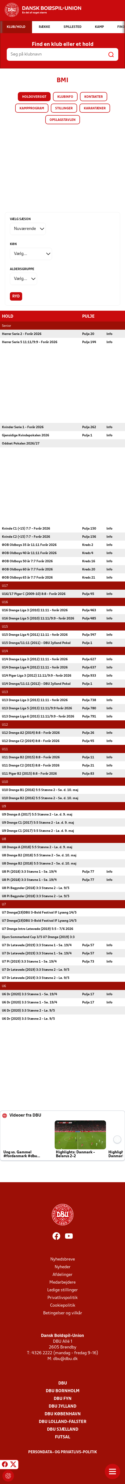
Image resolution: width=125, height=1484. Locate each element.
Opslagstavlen (63, 120)
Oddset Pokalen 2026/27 (20, 443)
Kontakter (93, 97)
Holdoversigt (34, 97)
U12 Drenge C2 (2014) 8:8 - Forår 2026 (30, 740)
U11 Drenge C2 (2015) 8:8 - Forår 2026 (30, 765)
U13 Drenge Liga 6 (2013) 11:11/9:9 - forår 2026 (38, 716)
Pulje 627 (89, 659)
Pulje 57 (88, 945)
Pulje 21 (88, 765)
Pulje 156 (89, 536)
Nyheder (63, 1267)
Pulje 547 (89, 634)
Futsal (62, 1437)
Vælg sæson (20, 219)
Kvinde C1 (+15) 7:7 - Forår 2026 (26, 528)
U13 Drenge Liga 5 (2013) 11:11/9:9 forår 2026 (37, 708)
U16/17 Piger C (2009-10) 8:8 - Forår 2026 (34, 593)
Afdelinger (62, 1275)
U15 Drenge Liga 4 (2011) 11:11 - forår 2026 (35, 634)
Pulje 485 (89, 618)
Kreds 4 (87, 553)
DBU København (63, 1414)
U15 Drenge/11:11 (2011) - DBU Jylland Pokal (36, 642)
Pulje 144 (89, 342)
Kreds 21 (88, 577)
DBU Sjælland (62, 1429)
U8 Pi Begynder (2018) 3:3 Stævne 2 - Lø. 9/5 (35, 888)
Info (109, 333)
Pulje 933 (89, 675)
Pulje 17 (88, 994)
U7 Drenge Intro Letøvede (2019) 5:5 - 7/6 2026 (37, 928)
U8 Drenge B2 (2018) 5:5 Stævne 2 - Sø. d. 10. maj (39, 855)
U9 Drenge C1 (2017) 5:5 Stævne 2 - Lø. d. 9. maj (38, 822)
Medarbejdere (62, 1282)
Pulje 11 (88, 757)
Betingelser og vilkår (62, 1313)
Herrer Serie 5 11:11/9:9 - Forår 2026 (29, 342)
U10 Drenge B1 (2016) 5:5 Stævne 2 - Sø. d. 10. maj (40, 789)
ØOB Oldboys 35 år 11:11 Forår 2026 (29, 544)
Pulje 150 (89, 528)
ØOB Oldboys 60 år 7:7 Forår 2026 (27, 569)
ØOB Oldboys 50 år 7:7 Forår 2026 (27, 561)
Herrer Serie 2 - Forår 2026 (21, 333)
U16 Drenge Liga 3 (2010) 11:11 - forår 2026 (35, 610)
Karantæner (95, 108)
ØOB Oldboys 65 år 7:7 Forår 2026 (27, 577)
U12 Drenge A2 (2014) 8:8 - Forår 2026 (31, 732)
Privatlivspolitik (62, 1298)
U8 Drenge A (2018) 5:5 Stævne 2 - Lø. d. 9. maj (37, 847)
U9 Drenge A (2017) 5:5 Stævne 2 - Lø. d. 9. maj (37, 814)
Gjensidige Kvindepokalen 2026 (25, 435)
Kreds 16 (88, 561)
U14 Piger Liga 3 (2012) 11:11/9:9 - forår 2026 (36, 675)
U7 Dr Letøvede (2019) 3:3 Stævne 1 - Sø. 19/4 (37, 945)
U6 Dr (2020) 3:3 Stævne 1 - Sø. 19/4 (29, 994)
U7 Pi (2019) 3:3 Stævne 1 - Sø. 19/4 (29, 961)
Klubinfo (65, 97)
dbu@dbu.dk (65, 1359)
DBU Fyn (63, 1399)
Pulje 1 (87, 435)
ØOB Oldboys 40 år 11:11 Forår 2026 (29, 553)
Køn (13, 244)
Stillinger (64, 108)
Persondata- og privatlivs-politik (62, 1452)
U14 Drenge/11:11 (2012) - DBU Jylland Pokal (36, 683)
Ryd (16, 296)
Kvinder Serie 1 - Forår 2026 (23, 427)
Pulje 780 (89, 708)
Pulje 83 (88, 773)
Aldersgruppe (22, 269)
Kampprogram (32, 108)
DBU (62, 1383)
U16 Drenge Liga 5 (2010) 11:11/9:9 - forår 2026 (38, 618)
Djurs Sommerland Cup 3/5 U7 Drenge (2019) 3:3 (38, 937)
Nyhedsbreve (62, 1259)
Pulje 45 (88, 593)
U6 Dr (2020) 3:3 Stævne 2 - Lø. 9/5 (28, 1010)
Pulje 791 (89, 716)
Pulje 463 (89, 610)
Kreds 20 (88, 569)
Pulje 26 (88, 732)
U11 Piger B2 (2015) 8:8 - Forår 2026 (29, 773)
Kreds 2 (87, 544)
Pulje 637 (89, 667)
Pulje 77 (88, 871)
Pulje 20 (88, 333)
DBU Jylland (62, 1406)
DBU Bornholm (62, 1391)
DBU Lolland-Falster (62, 1422)
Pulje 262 (89, 427)
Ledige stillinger (62, 1290)
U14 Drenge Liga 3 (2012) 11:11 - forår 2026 (35, 659)
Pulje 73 (88, 961)
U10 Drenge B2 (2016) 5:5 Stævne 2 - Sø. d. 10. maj (40, 798)
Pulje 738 (89, 700)
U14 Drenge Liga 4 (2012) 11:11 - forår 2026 (35, 667)
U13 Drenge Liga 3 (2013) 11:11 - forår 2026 (35, 700)
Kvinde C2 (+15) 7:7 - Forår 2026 (26, 536)
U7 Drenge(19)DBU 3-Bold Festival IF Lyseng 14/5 (39, 912)
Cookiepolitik (62, 1305)
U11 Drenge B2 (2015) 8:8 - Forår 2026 (31, 757)
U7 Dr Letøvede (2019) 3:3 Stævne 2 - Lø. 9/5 (35, 969)
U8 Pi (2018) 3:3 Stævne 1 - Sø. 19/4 (29, 871)
